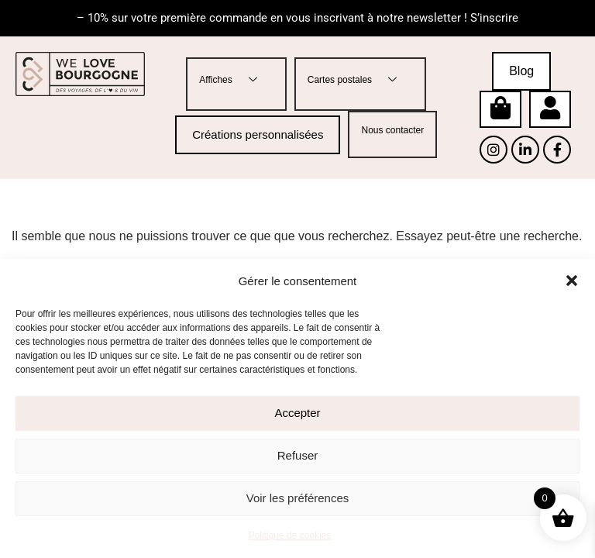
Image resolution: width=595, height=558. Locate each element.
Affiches (233, 80)
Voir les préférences (297, 498)
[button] (572, 280)
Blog (521, 71)
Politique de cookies (290, 535)
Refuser (297, 455)
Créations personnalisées (257, 134)
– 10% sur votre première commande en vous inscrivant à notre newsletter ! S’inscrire (297, 18)
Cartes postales (358, 80)
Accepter (297, 412)
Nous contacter (392, 130)
